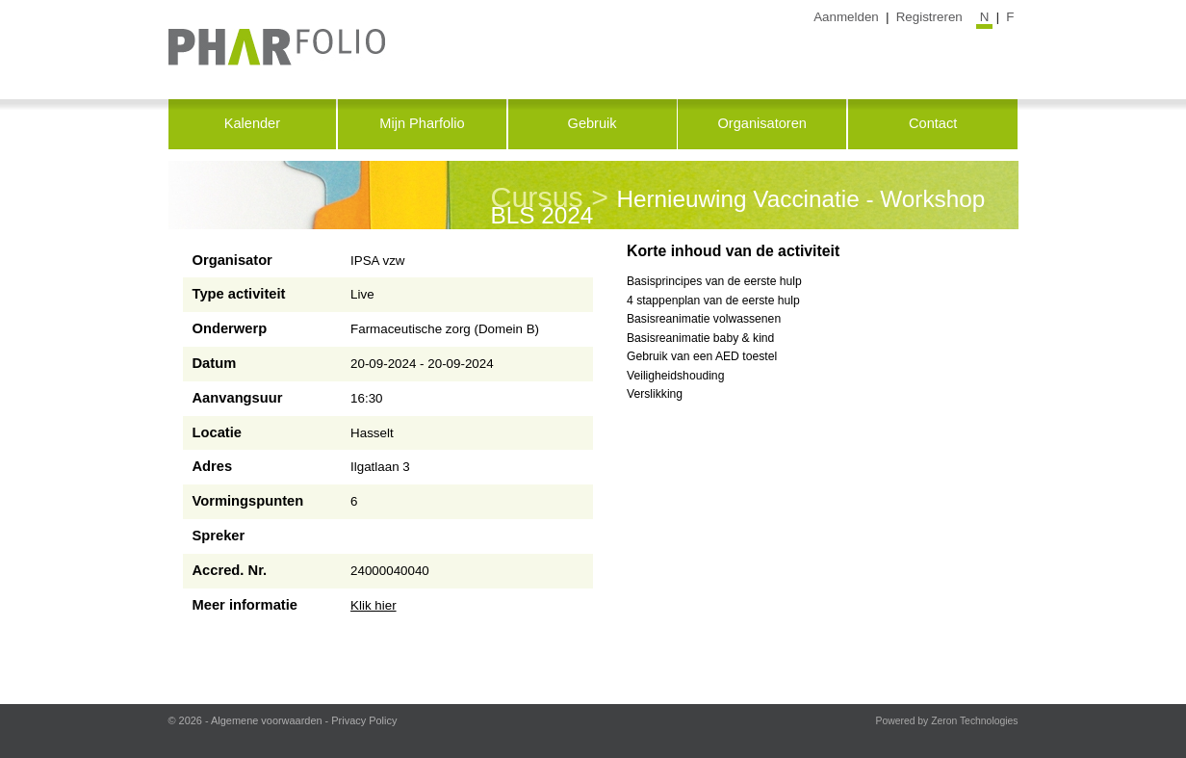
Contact (933, 123)
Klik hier (373, 605)
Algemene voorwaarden (266, 720)
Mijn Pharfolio (421, 123)
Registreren (929, 17)
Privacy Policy (364, 720)
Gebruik (592, 123)
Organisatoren (761, 123)
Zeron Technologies (974, 721)
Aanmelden (846, 17)
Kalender (252, 123)
